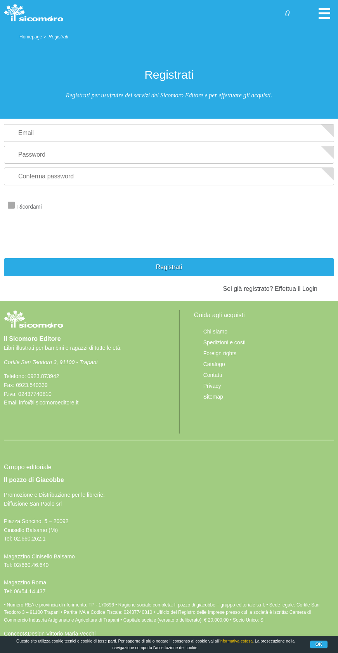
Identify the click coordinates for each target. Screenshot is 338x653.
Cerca (310, 14)
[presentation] (63, 243)
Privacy (212, 386)
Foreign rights (220, 353)
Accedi (256, 14)
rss (31, 421)
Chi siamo (215, 331)
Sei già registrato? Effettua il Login (270, 288)
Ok (318, 644)
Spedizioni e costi (224, 342)
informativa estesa (236, 641)
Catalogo (214, 364)
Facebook (13, 421)
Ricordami (29, 207)
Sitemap (213, 397)
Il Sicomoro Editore (33, 326)
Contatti (212, 375)
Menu (324, 17)
